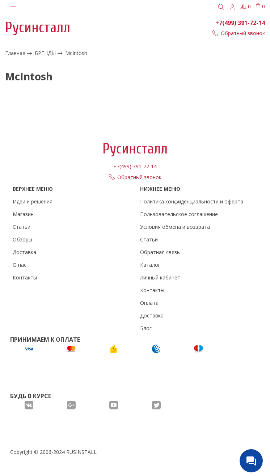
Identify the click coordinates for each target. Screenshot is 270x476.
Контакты (25, 277)
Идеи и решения (32, 201)
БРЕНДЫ (46, 53)
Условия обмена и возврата (175, 226)
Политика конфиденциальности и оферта (191, 201)
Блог (146, 328)
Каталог (150, 264)
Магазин (23, 214)
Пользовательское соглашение (179, 214)
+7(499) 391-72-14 (240, 23)
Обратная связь (160, 252)
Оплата (149, 302)
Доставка (24, 252)
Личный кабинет (160, 277)
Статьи (21, 226)
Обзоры (22, 239)
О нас (19, 264)
